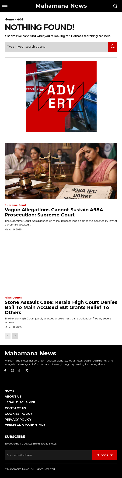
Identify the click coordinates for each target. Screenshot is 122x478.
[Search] (112, 47)
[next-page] (15, 336)
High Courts (13, 297)
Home (9, 19)
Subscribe (105, 455)
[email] (48, 455)
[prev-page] (7, 336)
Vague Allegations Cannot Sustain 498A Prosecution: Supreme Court (54, 212)
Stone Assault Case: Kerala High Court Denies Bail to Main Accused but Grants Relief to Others (61, 307)
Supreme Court (15, 205)
